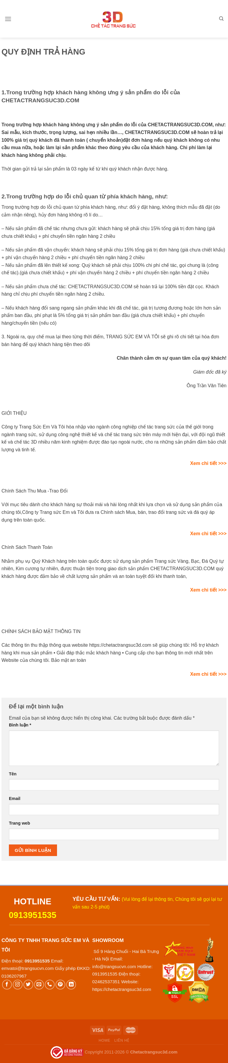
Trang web (19, 823)
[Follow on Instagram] (18, 984)
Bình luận (20, 725)
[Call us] (50, 984)
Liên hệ (121, 1040)
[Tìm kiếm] (221, 18)
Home (104, 1040)
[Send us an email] (39, 984)
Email (14, 798)
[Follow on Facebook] (7, 984)
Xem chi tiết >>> (208, 463)
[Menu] (8, 19)
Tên (13, 774)
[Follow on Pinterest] (60, 984)
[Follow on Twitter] (28, 984)
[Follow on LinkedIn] (71, 984)
